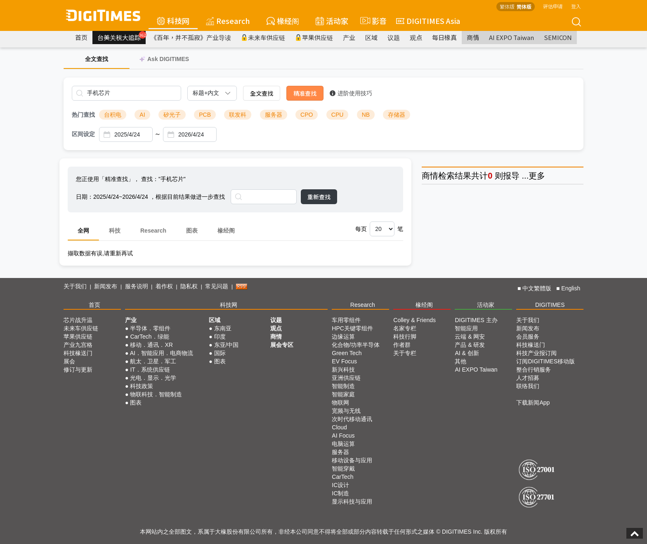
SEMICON (558, 37)
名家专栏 (404, 328)
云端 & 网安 (470, 336)
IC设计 (340, 485)
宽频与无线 (346, 410)
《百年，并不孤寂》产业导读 (191, 37)
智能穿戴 (343, 468)
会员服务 (527, 336)
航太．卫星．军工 (153, 361)
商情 (473, 37)
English (570, 288)
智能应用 (466, 328)
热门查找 (83, 114)
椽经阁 (283, 20)
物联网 (340, 402)
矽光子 (172, 114)
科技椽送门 (78, 353)
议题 (393, 37)
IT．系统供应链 (150, 369)
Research (228, 20)
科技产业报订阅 (536, 353)
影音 (372, 20)
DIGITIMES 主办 (476, 320)
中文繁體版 (536, 288)
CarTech (342, 476)
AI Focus (343, 435)
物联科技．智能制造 (156, 394)
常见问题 (216, 286)
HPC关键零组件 (352, 328)
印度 (220, 336)
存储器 (396, 114)
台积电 (112, 114)
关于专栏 (404, 353)
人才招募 (527, 377)
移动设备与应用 (352, 460)
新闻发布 (105, 286)
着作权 (164, 286)
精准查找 (304, 93)
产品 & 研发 (470, 344)
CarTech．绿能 (149, 336)
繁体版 (507, 6)
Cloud (339, 427)
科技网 (173, 20)
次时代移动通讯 (352, 419)
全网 (83, 230)
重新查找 (319, 197)
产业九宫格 (78, 344)
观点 (416, 37)
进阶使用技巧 (351, 93)
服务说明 (136, 286)
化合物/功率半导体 (356, 344)
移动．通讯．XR (151, 344)
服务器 (273, 114)
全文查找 (261, 93)
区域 (371, 37)
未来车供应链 (263, 37)
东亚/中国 (226, 344)
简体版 (524, 6)
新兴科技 (343, 369)
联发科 (237, 114)
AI (142, 114)
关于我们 (75, 286)
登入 (576, 5)
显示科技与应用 (352, 501)
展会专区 (281, 344)
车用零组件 (346, 320)
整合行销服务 (533, 369)
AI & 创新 (467, 353)
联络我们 (527, 386)
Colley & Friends (414, 320)
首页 (81, 37)
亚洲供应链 (346, 377)
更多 (537, 175)
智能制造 (343, 386)
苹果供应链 (314, 37)
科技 (114, 230)
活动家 (332, 20)
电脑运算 (343, 443)
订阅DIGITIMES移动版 (545, 361)
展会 (69, 361)
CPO (306, 114)
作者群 (402, 344)
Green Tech (346, 353)
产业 (349, 37)
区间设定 (83, 134)
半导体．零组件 (150, 328)
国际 (220, 353)
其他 (460, 361)
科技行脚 (404, 336)
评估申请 (553, 5)
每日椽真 (444, 37)
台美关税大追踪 (121, 36)
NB (366, 114)
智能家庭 (343, 394)
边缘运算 (343, 336)
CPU (337, 114)
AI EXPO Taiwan (511, 37)
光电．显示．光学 (153, 377)
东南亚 (222, 328)
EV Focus (344, 361)
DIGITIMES (550, 304)
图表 (192, 230)
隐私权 (189, 286)
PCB (205, 114)
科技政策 (141, 386)
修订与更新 (78, 369)
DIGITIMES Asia (428, 20)
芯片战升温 (78, 320)
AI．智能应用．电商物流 (161, 353)
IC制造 (340, 493)
